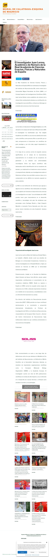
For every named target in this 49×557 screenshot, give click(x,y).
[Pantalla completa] (10, 196)
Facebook (26, 78)
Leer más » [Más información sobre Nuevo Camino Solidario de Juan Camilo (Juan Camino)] (33, 429)
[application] (6, 194)
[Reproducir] (3, 196)
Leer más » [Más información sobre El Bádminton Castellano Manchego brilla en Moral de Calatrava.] (33, 410)
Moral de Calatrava (11, 19)
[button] (46, 542)
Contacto (4, 22)
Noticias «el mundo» (5, 147)
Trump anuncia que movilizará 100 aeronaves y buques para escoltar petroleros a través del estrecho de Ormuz (6, 157)
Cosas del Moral (21, 19)
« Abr (4, 141)
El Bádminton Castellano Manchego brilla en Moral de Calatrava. (39, 405)
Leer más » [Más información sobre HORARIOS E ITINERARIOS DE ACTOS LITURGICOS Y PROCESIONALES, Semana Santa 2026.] (16, 521)
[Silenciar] (9, 196)
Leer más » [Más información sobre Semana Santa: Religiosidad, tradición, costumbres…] (33, 472)
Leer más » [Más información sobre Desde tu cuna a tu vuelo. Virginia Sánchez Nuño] (16, 408)
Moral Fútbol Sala (5, 113)
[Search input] (6, 185)
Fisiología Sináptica (36, 127)
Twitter (19, 78)
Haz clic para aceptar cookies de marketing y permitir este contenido (31, 387)
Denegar (32, 552)
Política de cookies (28, 554)
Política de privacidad (35, 554)
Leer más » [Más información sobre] (16, 426)
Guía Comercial (39, 19)
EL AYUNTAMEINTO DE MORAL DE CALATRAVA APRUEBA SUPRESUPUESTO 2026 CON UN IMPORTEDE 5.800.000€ (39, 447)
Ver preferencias (42, 552)
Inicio (4, 19)
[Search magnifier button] (12, 185)
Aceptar (22, 552)
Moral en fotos (30, 19)
